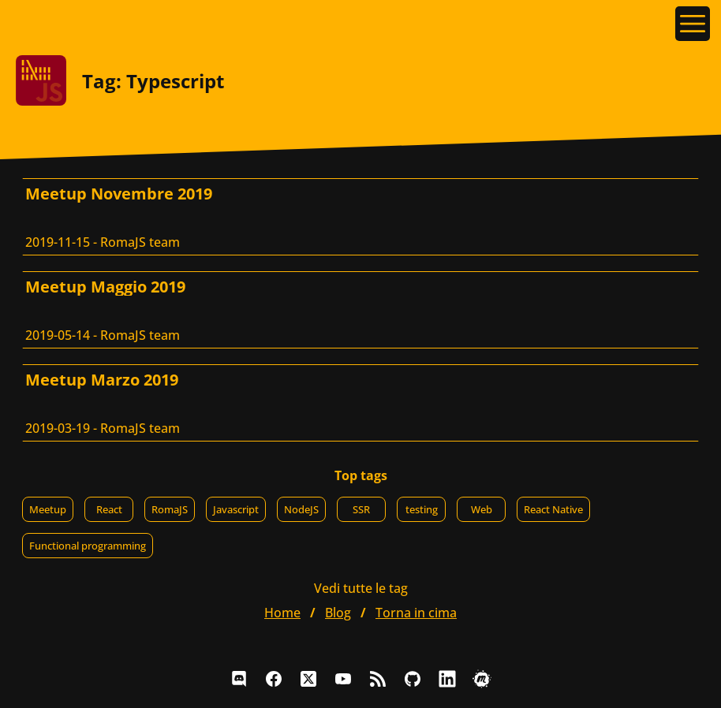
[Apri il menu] (692, 23)
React (109, 509)
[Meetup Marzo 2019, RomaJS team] (360, 403)
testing (421, 509)
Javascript (236, 509)
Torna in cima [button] (416, 613)
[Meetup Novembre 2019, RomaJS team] (360, 216)
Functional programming (87, 545)
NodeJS (301, 509)
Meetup (47, 509)
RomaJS (169, 509)
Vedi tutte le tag (361, 588)
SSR (361, 509)
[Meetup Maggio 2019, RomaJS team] (360, 309)
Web (481, 509)
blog (338, 613)
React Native (553, 509)
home (282, 613)
